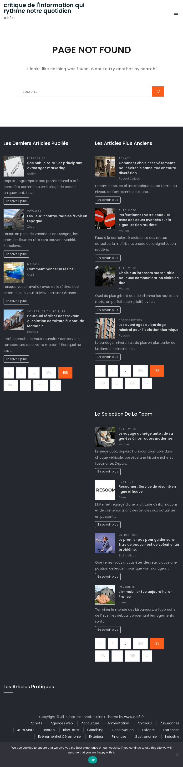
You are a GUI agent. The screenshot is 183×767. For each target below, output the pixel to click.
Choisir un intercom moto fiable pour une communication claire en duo (149, 277)
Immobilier (128, 587)
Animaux (144, 723)
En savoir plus (16, 201)
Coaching (95, 730)
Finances (119, 736)
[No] (177, 754)
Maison (33, 264)
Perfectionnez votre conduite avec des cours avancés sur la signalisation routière (145, 219)
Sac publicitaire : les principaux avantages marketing (54, 165)
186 (10, 385)
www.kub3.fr (134, 716)
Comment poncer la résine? (51, 269)
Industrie (172, 736)
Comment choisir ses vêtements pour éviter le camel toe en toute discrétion (147, 168)
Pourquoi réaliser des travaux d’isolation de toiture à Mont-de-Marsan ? (56, 321)
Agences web (62, 723)
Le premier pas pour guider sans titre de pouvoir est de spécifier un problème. (149, 544)
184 (49, 372)
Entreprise (36, 158)
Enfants (148, 730)
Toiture (59, 311)
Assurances (169, 723)
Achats (125, 158)
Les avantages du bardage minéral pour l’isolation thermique (148, 327)
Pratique (126, 482)
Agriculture (90, 723)
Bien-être (71, 730)
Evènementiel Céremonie (59, 736)
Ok (93, 760)
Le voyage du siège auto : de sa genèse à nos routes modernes (146, 436)
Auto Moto (128, 210)
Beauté (49, 730)
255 (41, 385)
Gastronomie (146, 736)
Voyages (34, 211)
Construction (39, 311)
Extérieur (96, 736)
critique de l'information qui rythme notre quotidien (44, 8)
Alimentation (118, 723)
